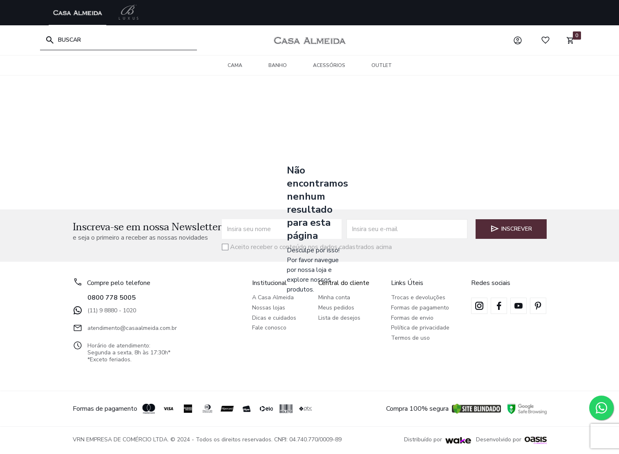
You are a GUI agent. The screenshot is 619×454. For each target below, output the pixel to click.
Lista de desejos (339, 318)
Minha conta (334, 297)
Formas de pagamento (420, 308)
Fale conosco (269, 328)
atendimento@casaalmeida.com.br (125, 328)
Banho (277, 65)
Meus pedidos (336, 308)
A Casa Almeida (273, 297)
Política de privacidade (420, 328)
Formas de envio (412, 318)
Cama (235, 65)
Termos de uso (410, 338)
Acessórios (329, 65)
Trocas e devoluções (418, 297)
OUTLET (381, 65)
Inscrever (511, 229)
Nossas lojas (268, 308)
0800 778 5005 (111, 297)
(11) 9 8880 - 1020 (104, 310)
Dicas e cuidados (274, 318)
